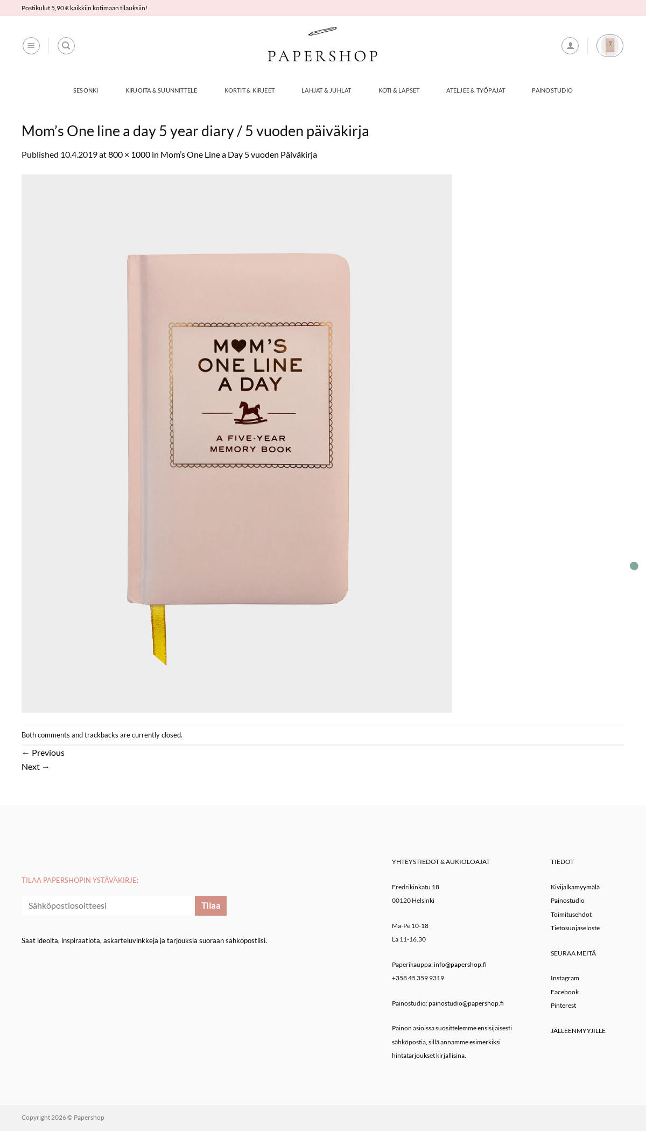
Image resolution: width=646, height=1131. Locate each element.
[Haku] (66, 45)
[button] (31, 45)
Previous (43, 752)
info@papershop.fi (460, 964)
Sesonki (86, 90)
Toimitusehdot (571, 914)
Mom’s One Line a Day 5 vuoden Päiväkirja (238, 154)
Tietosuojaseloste (575, 928)
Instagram (565, 978)
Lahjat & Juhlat (326, 90)
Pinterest (563, 1005)
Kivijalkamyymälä (575, 887)
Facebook (565, 992)
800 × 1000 (129, 154)
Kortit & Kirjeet (249, 90)
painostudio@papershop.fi (466, 1003)
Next (36, 766)
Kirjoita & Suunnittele (161, 90)
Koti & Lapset (399, 90)
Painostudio (552, 90)
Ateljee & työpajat (475, 90)
